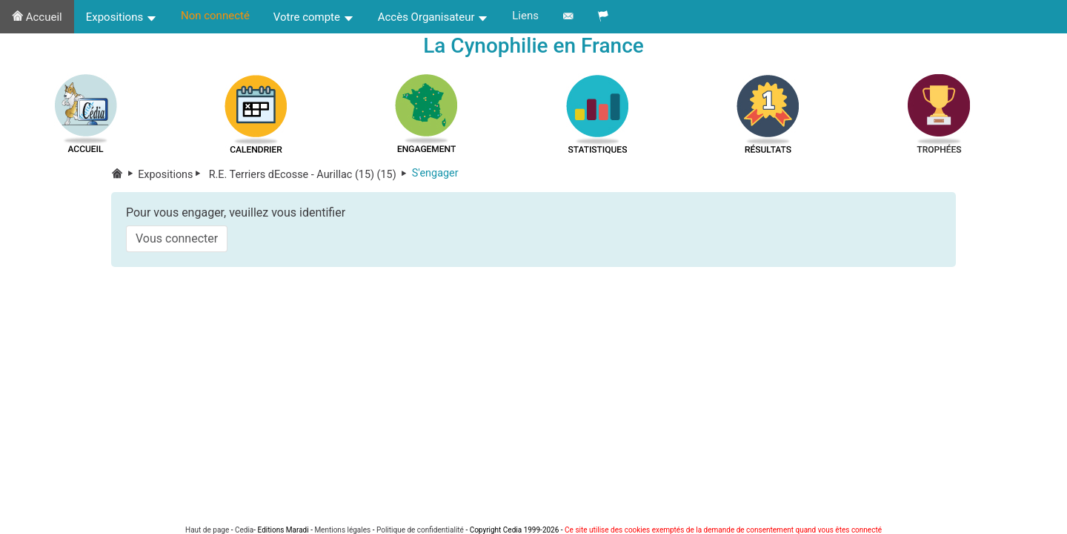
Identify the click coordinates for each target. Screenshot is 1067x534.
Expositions (121, 17)
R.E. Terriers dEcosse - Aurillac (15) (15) (309, 174)
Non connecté (215, 15)
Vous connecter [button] (177, 238)
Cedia (244, 530)
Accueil (37, 17)
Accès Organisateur (433, 17)
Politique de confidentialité (420, 530)
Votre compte (313, 17)
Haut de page (207, 530)
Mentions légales (342, 530)
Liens (525, 15)
